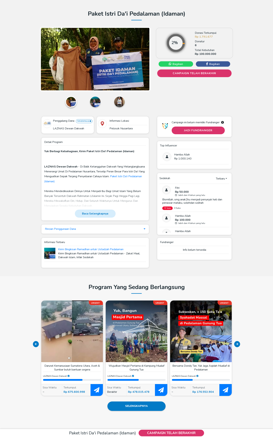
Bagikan (176, 64)
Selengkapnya (136, 406)
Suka (167, 208)
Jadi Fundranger (198, 130)
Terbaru (220, 179)
